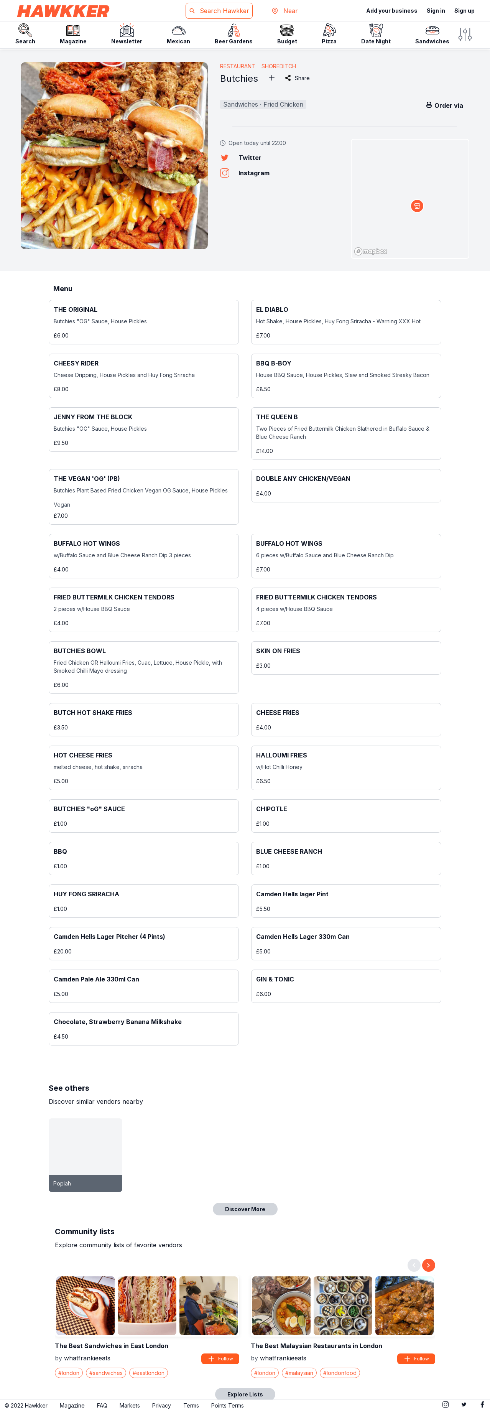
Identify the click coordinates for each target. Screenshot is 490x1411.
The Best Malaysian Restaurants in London (316, 1346)
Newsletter (126, 33)
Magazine (73, 33)
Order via (444, 105)
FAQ (102, 1405)
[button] (199, 155)
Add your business (392, 10)
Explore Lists (245, 1394)
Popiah (62, 1183)
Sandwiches (432, 33)
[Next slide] (428, 1265)
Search (25, 33)
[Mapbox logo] (371, 251)
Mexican (178, 33)
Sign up (464, 10)
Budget (287, 33)
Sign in (436, 10)
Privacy (161, 1405)
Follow (220, 1359)
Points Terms (227, 1405)
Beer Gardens (234, 33)
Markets (130, 1405)
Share (297, 78)
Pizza (329, 33)
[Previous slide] (414, 1265)
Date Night (376, 33)
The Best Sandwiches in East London (111, 1346)
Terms (191, 1405)
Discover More (245, 1209)
